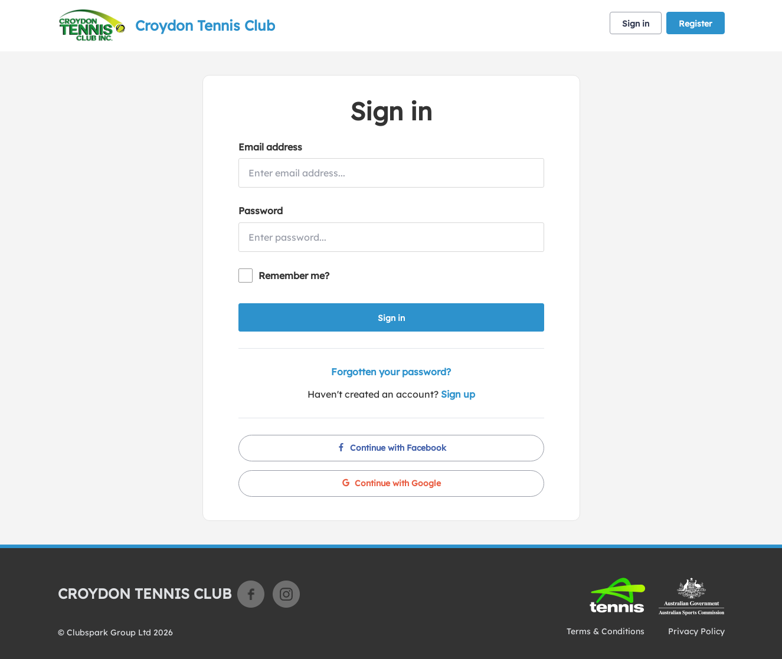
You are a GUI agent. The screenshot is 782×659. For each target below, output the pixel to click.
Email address (270, 147)
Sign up (458, 394)
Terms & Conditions (605, 631)
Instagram (286, 594)
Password (260, 211)
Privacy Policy (696, 631)
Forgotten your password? (391, 372)
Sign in (635, 23)
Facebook (250, 594)
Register (695, 23)
